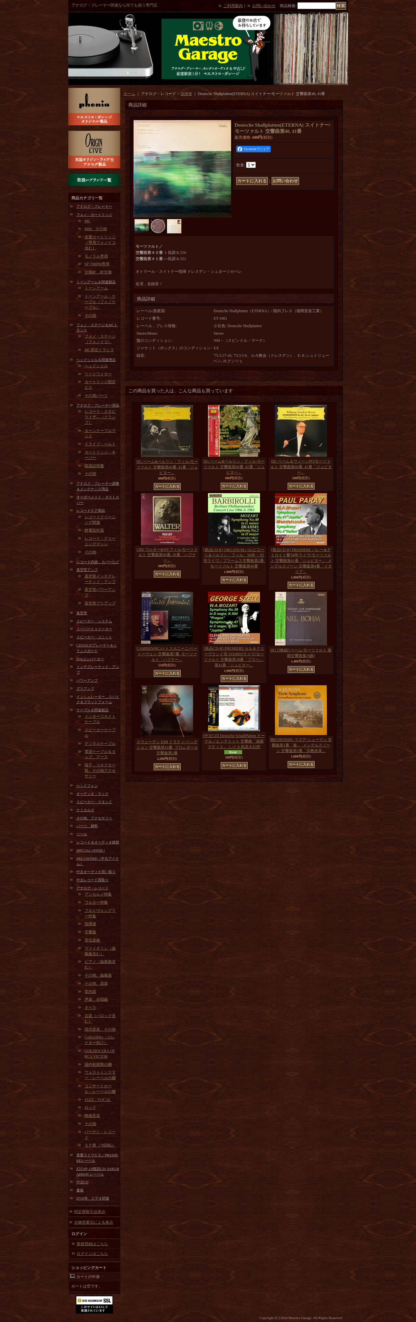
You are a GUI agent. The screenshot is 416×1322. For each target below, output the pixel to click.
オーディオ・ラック (92, 794)
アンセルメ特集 (98, 894)
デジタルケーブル (100, 743)
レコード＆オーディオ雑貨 (97, 842)
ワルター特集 (96, 902)
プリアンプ (85, 688)
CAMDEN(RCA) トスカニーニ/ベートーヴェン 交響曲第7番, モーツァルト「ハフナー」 (166, 654)
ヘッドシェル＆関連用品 (96, 360)
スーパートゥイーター (94, 629)
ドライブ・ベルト (100, 444)
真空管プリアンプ (100, 603)
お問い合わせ (264, 6)
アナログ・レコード (92, 888)
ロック (90, 1107)
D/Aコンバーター (90, 659)
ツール (81, 834)
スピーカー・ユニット (94, 637)
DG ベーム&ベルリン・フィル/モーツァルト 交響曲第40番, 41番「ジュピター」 (167, 467)
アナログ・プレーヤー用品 (97, 405)
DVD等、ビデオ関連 (92, 1198)
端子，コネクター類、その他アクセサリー (100, 770)
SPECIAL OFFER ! (90, 850)
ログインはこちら (92, 1253)
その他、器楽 (96, 983)
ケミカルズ (85, 810)
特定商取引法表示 (89, 1211)
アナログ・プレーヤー (94, 206)
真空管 (81, 613)
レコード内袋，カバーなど (97, 562)
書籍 (80, 1190)
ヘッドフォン (87, 785)
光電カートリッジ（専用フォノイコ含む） (100, 242)
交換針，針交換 (98, 272)
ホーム (129, 93)
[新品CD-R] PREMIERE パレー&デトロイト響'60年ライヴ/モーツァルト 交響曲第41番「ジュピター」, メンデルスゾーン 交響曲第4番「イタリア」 (301, 561)
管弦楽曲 (92, 940)
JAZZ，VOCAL (97, 1099)
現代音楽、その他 (100, 1029)
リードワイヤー (98, 374)
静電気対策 (94, 530)
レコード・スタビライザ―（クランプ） (100, 417)
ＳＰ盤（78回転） (100, 1145)
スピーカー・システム (94, 621)
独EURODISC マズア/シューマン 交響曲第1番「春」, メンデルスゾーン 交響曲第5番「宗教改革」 (301, 745)
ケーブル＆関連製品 (92, 710)
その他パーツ (96, 395)
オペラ (90, 1007)
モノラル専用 (96, 256)
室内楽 (90, 991)
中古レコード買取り (92, 880)
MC (87, 221)
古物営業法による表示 (93, 1222)
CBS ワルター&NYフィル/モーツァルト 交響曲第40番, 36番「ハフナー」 (167, 555)
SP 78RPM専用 (97, 264)
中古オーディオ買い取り (96, 872)
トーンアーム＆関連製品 (96, 282)
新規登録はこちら (92, 1244)
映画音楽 (92, 1115)
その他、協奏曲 (98, 975)
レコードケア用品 (90, 510)
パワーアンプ (87, 680)
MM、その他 (95, 229)
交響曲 (90, 932)
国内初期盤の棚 (98, 1064)
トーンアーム (96, 288)
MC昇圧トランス (99, 350)
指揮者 (90, 924)
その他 (90, 315)
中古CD (82, 1182)
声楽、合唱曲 (96, 999)
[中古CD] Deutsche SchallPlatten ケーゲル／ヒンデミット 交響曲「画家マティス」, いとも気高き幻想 (234, 741)
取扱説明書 (94, 466)
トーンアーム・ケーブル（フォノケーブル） (100, 302)
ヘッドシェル (96, 366)
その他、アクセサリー (94, 818)
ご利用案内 (233, 6)
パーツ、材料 (87, 826)
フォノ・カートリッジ (94, 214)
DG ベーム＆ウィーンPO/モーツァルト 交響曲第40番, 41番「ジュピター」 (301, 467)
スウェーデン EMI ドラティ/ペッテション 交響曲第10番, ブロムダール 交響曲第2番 (167, 747)
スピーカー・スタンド (94, 802)
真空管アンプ (87, 570)
